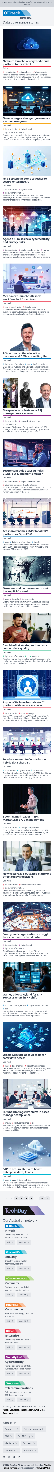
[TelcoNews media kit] (24, 1400)
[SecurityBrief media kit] (24, 1373)
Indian (24, 1409)
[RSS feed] (19, 1457)
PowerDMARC (43, 1468)
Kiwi (36, 1409)
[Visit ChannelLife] (10, 1268)
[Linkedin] (4, 1457)
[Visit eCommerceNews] (10, 1295)
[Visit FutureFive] (10, 1321)
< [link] (6, 1198)
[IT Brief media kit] (24, 1347)
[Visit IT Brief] (10, 1347)
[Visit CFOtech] (10, 1242)
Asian (6, 1409)
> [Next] (47, 1198)
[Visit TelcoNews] (10, 1400)
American (8, 1413)
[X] (9, 1457)
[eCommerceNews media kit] (24, 1295)
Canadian (15, 1409)
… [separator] (36, 1198)
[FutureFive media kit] (24, 1321)
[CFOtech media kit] (24, 1242)
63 (42, 1198)
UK (41, 1409)
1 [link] (11, 1198)
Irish (30, 1409)
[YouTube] (14, 1457)
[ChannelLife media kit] (24, 1268)
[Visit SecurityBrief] (10, 1373)
